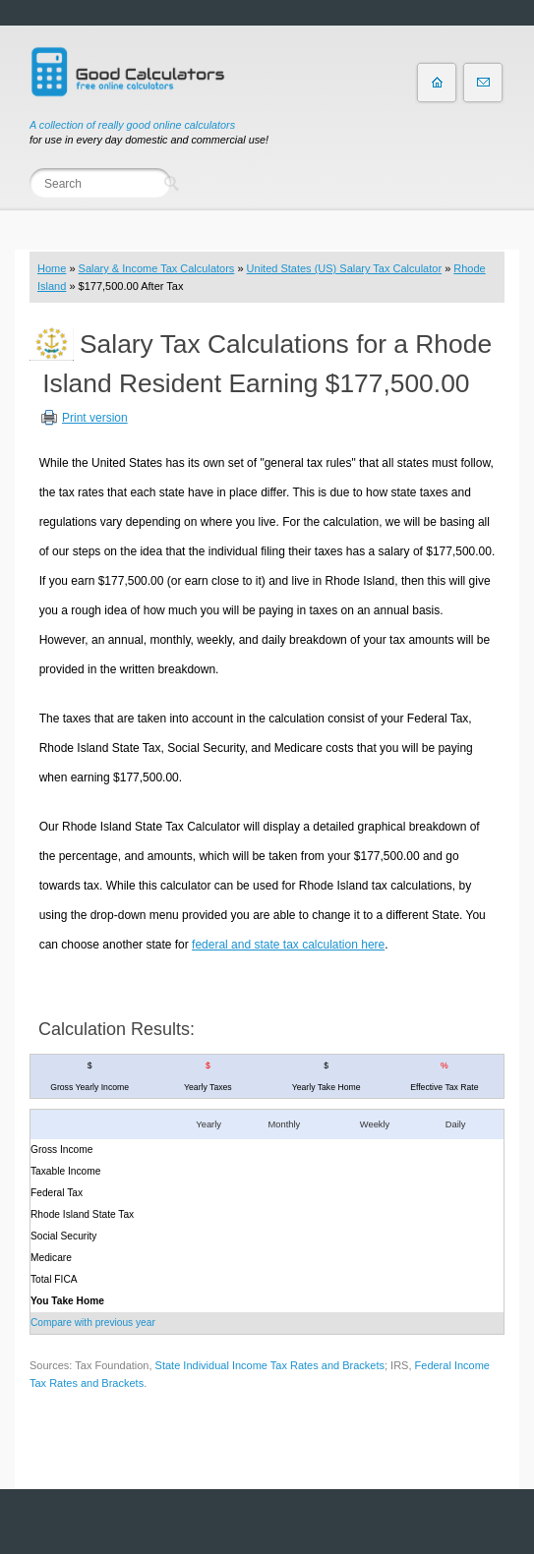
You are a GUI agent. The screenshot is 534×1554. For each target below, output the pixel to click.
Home (51, 268)
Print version (95, 418)
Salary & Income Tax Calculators (157, 268)
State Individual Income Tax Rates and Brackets (270, 1365)
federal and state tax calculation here (288, 944)
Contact (482, 82)
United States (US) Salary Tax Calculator (345, 268)
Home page (436, 82)
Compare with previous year (92, 1322)
